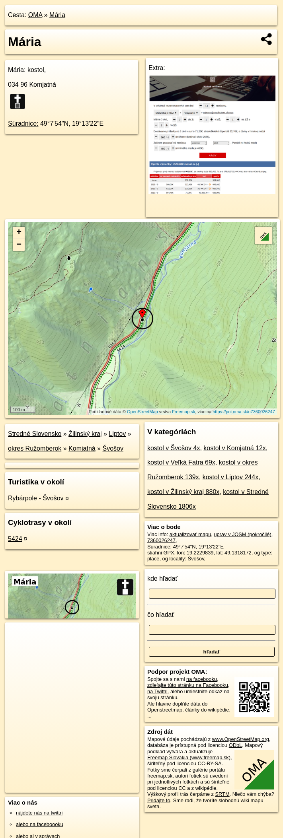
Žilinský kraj (85, 433)
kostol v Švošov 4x (173, 448)
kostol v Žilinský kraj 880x (183, 491)
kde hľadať (162, 578)
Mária (57, 15)
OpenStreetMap (142, 411)
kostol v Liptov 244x (231, 477)
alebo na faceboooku (39, 824)
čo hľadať (160, 614)
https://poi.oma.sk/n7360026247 (244, 411)
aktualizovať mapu (190, 534)
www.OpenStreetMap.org (240, 739)
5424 (15, 538)
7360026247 (161, 540)
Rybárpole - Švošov (36, 498)
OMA (35, 15)
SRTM (222, 794)
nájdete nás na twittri (39, 813)
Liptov (117, 433)
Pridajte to (158, 800)
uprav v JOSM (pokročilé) (242, 534)
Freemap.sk (183, 411)
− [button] (18, 245)
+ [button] (18, 233)
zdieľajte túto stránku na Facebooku (187, 685)
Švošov (112, 448)
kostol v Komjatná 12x (234, 448)
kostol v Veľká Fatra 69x (181, 462)
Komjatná (82, 448)
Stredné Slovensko (34, 433)
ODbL (235, 745)
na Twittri (157, 691)
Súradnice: (23, 123)
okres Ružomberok (34, 448)
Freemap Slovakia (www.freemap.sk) (188, 757)
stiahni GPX (160, 553)
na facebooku (201, 679)
